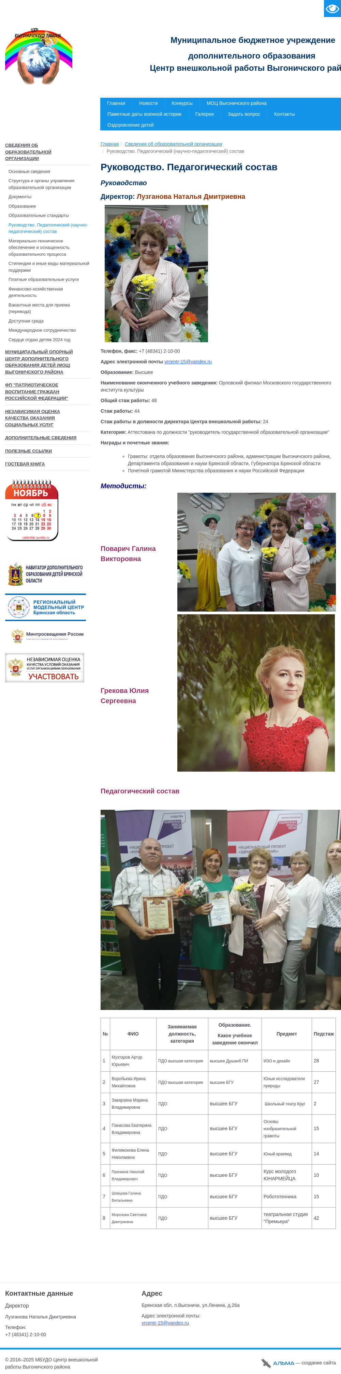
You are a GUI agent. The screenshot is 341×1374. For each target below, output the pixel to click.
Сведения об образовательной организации (28, 152)
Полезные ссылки (28, 451)
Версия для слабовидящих (332, 8)
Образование (22, 206)
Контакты (284, 114)
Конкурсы (182, 103)
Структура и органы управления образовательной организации (41, 184)
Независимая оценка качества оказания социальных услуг (32, 418)
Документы (20, 196)
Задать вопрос (244, 114)
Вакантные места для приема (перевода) (39, 308)
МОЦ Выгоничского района (237, 103)
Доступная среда (26, 320)
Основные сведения (29, 171)
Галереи (204, 114)
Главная (116, 103)
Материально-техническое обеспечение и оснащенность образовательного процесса (39, 247)
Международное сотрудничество (42, 330)
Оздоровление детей (130, 125)
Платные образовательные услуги (44, 279)
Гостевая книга (25, 464)
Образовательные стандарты (39, 215)
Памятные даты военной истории (144, 114)
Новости (148, 103)
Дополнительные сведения (40, 437)
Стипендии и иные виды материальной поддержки (49, 267)
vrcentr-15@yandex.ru (188, 361)
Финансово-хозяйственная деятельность (36, 292)
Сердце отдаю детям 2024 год (39, 339)
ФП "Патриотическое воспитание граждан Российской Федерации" (36, 391)
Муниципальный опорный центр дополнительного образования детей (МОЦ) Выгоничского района (39, 362)
